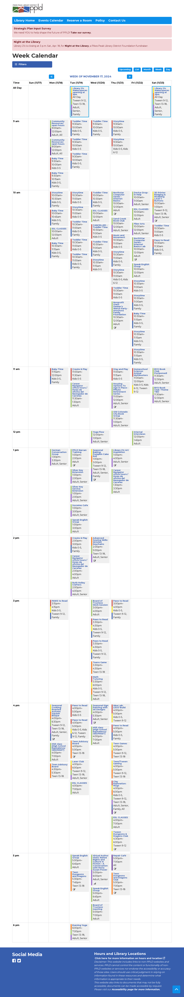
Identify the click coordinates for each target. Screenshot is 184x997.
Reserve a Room (79, 20)
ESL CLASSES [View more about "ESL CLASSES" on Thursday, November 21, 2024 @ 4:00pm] (120, 817)
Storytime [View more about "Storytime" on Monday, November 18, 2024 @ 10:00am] (57, 193)
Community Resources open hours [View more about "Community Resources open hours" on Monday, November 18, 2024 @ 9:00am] (58, 123)
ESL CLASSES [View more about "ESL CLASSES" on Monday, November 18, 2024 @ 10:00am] (59, 229)
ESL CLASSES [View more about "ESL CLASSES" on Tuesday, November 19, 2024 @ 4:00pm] (79, 783)
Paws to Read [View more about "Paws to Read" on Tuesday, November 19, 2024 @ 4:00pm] (79, 705)
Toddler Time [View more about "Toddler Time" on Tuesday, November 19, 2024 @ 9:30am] (79, 121)
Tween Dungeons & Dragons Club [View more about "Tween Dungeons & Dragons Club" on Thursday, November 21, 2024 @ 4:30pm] (120, 834)
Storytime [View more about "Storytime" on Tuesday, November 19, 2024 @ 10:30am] (77, 193)
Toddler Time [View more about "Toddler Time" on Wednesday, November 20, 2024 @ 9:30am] (100, 121)
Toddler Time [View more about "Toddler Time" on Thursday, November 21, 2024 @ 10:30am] (120, 288)
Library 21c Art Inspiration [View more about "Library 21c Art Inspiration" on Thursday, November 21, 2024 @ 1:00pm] (121, 451)
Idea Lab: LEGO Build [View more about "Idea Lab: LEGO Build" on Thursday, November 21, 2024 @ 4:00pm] (119, 706)
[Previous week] (51, 76)
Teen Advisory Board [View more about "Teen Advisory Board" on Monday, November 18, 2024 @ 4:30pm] (59, 766)
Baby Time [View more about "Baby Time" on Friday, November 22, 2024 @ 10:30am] (139, 314)
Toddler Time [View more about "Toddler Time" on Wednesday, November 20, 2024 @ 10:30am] (100, 242)
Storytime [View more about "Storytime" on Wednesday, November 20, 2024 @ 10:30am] (98, 260)
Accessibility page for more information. (136, 989)
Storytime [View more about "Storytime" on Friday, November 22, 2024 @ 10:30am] (139, 281)
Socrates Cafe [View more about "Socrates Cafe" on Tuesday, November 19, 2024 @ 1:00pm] (80, 505)
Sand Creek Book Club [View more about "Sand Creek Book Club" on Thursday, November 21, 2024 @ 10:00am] (119, 220)
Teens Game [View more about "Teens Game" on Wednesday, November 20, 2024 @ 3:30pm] (100, 662)
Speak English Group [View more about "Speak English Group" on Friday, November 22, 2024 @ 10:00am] (141, 265)
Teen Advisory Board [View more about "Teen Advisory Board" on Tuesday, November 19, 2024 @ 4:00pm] (80, 743)
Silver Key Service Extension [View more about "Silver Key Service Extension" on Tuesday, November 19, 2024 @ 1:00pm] (77, 489)
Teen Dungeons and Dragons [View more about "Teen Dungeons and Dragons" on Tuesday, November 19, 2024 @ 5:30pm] (79, 874)
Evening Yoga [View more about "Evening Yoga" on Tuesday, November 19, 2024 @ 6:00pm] (79, 925)
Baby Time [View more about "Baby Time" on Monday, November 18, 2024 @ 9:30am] (57, 158)
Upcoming (125, 69)
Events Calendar (50, 20)
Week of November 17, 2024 (90, 76)
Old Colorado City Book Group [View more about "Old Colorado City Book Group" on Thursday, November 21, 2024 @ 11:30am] (120, 414)
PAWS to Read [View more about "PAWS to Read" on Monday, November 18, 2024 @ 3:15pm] (59, 601)
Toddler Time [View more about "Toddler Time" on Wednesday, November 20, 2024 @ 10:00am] (100, 193)
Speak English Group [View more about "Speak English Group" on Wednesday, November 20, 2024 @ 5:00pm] (100, 889)
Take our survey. (81, 32)
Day (168, 69)
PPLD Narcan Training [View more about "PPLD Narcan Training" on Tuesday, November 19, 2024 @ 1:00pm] (79, 451)
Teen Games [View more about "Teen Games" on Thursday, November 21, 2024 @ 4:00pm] (120, 744)
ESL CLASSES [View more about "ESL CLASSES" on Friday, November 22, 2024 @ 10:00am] (141, 209)
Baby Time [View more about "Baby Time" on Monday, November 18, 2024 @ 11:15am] (57, 369)
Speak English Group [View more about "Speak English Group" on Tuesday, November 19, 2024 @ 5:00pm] (80, 857)
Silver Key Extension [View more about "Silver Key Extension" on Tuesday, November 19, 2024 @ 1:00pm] (77, 471)
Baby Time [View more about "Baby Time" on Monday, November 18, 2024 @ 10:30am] (57, 243)
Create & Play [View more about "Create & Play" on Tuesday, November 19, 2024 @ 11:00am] (79, 369)
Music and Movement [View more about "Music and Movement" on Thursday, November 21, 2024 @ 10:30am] (119, 236)
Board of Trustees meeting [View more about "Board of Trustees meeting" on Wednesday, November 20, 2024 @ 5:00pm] (98, 907)
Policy (100, 20)
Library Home (24, 20)
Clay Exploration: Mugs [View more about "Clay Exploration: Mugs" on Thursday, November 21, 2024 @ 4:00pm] (119, 784)
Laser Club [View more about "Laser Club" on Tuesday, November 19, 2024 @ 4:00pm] (78, 762)
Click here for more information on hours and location (128, 958)
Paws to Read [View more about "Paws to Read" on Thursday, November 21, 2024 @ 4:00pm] (120, 726)
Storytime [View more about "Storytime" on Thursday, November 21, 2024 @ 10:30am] (118, 252)
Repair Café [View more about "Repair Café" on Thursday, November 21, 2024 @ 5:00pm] (119, 856)
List (137, 69)
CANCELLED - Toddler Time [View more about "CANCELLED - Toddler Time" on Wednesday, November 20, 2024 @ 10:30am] (100, 226)
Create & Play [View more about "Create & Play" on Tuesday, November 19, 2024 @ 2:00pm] (79, 538)
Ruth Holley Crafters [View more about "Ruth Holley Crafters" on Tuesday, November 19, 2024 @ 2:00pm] (78, 584)
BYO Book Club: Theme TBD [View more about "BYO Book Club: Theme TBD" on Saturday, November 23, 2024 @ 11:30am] (161, 390)
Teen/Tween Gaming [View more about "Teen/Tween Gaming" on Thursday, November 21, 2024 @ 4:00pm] (120, 763)
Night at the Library (77, 46)
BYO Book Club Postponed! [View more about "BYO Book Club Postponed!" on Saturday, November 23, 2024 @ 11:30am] (160, 371)
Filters (22, 64)
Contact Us (116, 20)
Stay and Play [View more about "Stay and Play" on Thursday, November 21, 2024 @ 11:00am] (120, 369)
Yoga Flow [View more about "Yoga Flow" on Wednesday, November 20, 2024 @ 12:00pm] (98, 432)
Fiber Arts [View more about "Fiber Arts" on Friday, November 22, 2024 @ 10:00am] (139, 224)
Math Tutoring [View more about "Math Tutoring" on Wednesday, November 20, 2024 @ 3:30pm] (98, 678)
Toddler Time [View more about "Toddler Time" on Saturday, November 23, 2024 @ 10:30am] (161, 226)
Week (158, 69)
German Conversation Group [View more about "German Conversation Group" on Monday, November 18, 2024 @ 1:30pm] (59, 452)
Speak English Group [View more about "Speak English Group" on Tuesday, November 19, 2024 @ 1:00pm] (80, 521)
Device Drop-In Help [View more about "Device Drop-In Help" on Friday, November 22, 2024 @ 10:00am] (141, 194)
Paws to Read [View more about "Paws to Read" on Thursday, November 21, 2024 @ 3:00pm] (120, 601)
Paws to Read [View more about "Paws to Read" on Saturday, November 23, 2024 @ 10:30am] (161, 240)
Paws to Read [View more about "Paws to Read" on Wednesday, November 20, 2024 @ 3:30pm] (100, 619)
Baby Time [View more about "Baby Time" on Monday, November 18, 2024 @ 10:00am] (57, 211)
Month (147, 69)
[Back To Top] (176, 989)
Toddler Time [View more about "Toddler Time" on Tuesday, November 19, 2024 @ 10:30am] (79, 222)
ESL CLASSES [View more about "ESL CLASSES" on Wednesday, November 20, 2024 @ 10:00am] (100, 211)
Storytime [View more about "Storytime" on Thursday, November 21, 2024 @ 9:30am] (118, 121)
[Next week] (129, 76)
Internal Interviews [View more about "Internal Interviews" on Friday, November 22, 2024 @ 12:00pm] (139, 433)
